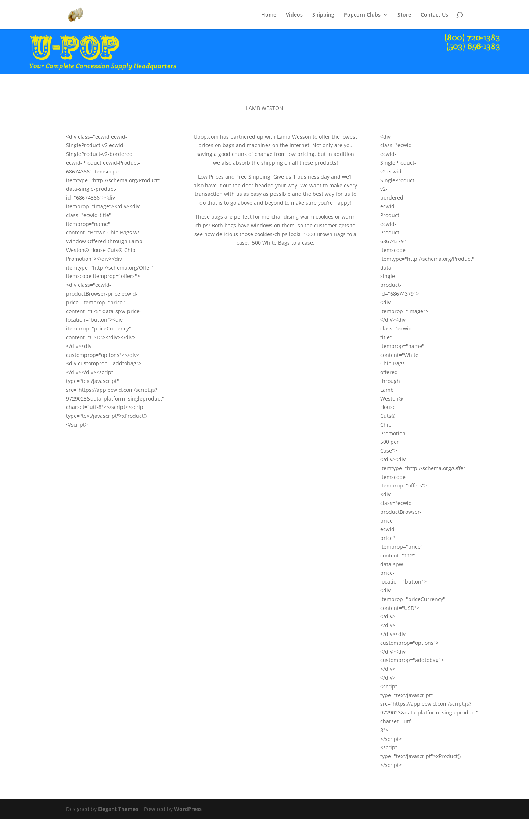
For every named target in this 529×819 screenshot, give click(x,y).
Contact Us (434, 15)
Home (268, 15)
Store (404, 15)
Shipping (323, 15)
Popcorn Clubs (362, 15)
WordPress (188, 808)
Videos (294, 15)
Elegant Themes (118, 808)
